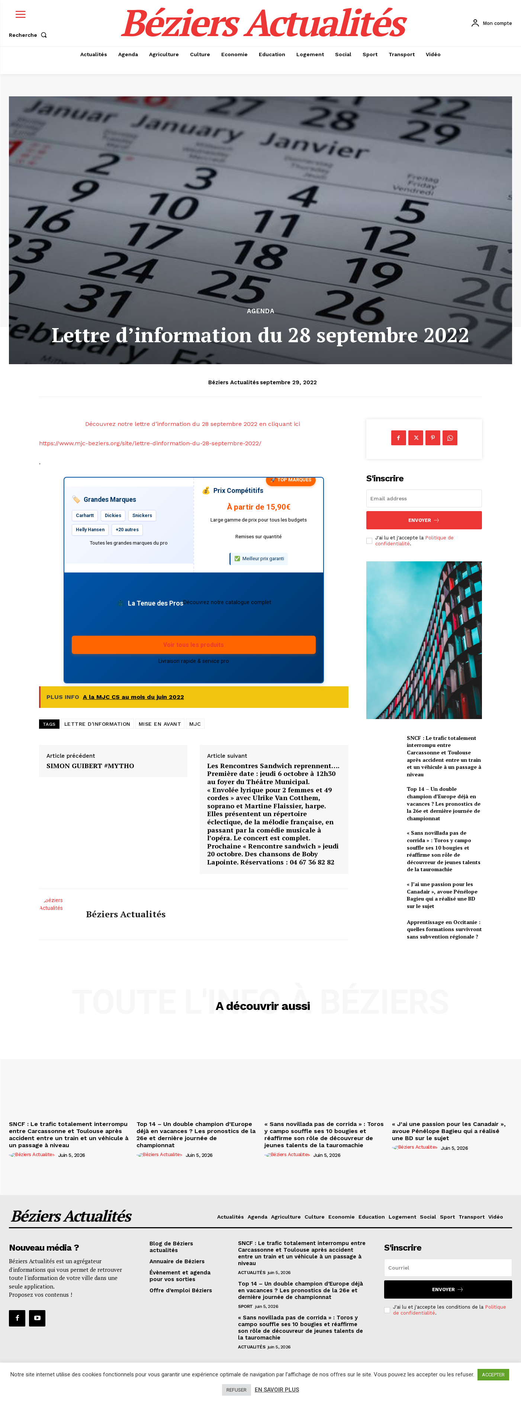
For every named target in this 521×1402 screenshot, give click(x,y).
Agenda (260, 311)
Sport (245, 1306)
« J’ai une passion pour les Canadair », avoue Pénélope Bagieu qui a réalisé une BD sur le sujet (442, 894)
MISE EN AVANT (160, 724)
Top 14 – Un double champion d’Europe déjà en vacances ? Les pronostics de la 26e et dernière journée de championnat (443, 803)
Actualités (251, 1272)
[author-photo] (33, 1155)
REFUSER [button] (236, 1390)
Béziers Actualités (233, 382)
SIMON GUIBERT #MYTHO (90, 766)
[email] (424, 498)
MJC (195, 724)
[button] (29, 35)
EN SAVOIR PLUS (277, 1389)
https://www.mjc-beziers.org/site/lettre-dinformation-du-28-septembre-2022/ (150, 443)
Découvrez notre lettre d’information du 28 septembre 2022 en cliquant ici (193, 423)
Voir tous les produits (193, 644)
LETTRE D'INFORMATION (97, 724)
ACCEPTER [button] (493, 1374)
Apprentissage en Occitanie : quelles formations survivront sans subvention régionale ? (444, 929)
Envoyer (424, 520)
